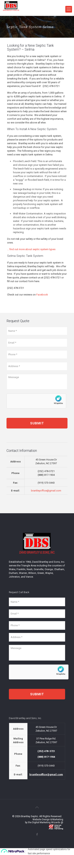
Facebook (42, 294)
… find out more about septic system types (31, 249)
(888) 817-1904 (46, 474)
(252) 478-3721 (51, 86)
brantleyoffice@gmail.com (46, 490)
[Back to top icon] (37, 807)
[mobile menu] (68, 9)
